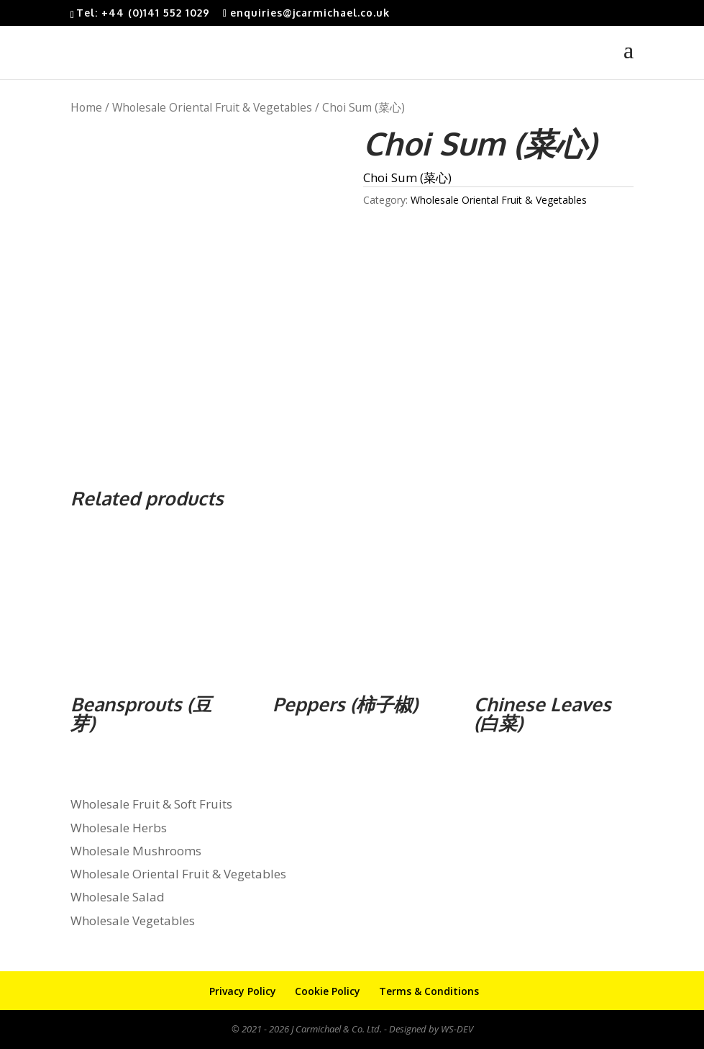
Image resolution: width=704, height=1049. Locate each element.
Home (86, 107)
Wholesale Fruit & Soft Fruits (151, 804)
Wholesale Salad (117, 896)
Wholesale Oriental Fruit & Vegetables (212, 107)
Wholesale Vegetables (132, 920)
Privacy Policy (242, 991)
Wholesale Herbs (118, 827)
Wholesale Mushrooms (135, 850)
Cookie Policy (327, 991)
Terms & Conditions (429, 991)
